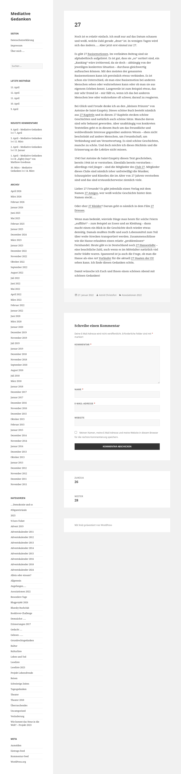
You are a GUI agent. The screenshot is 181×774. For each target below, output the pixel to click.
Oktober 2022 (18, 261)
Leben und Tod (18, 656)
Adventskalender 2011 (22, 531)
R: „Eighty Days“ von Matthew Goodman (23, 160)
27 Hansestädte (145, 245)
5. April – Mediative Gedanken (26, 138)
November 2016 (19, 408)
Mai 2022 (15, 288)
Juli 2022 (15, 278)
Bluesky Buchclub (20, 607)
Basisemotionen (98, 54)
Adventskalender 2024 (22, 569)
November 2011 (19, 484)
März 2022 (16, 299)
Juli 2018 (15, 375)
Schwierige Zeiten (20, 683)
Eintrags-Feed (18, 750)
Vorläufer (105, 258)
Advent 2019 (17, 526)
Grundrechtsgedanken (22, 640)
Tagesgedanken (19, 689)
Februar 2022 (18, 305)
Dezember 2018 (19, 354)
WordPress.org (18, 761)
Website (80, 417)
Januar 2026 (17, 207)
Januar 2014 (17, 446)
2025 (13, 515)
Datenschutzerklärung (22, 40)
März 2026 (16, 196)
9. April (14, 109)
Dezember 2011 (19, 478)
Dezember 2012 (19, 468)
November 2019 (19, 337)
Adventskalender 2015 (22, 553)
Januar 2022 (17, 310)
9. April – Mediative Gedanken (26, 129)
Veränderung (17, 716)
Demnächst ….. (18, 618)
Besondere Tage (19, 597)
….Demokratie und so (22, 504)
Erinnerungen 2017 (21, 624)
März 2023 (16, 240)
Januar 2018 (17, 386)
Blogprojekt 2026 (19, 602)
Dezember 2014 (19, 435)
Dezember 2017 (19, 392)
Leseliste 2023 (18, 667)
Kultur (14, 645)
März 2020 (16, 321)
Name (79, 389)
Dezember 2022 (19, 250)
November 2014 (19, 440)
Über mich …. (18, 51)
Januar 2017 (17, 397)
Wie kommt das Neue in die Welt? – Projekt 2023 (25, 723)
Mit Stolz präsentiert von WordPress (93, 525)
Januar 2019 (17, 348)
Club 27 (140, 167)
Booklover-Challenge (21, 613)
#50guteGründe (19, 510)
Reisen (14, 678)
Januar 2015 (17, 430)
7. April (18, 132)
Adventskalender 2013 (22, 542)
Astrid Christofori (108, 295)
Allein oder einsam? (21, 575)
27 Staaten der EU (142, 258)
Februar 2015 (18, 424)
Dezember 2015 (19, 413)
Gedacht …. (16, 629)
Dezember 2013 (19, 451)
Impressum (17, 45)
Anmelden (16, 745)
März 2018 (16, 381)
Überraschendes (19, 705)
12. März (18, 141)
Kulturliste (16, 651)
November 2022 (19, 256)
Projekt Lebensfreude (22, 672)
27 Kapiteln (87, 114)
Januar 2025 (17, 229)
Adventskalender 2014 (22, 548)
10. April (15, 103)
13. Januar (19, 150)
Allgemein (16, 580)
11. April (15, 98)
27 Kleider (94, 206)
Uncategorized (18, 710)
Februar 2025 (18, 223)
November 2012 (19, 473)
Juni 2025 (15, 212)
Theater (15, 694)
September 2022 (19, 267)
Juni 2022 (15, 283)
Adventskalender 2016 (22, 558)
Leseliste (15, 662)
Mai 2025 (15, 218)
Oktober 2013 (18, 457)
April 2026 (16, 191)
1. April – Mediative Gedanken (26, 155)
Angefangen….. (18, 586)
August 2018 (17, 370)
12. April (15, 92)
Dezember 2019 (19, 332)
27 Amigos (91, 193)
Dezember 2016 (19, 402)
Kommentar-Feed (20, 756)
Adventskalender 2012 (22, 537)
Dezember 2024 (19, 234)
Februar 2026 (18, 202)
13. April (15, 87)
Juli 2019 (15, 343)
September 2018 (19, 364)
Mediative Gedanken (21, 16)
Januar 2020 (17, 327)
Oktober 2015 (18, 419)
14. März (29, 170)
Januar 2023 (17, 245)
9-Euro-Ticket (18, 520)
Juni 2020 (15, 316)
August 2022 (17, 272)
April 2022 (16, 294)
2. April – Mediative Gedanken (26, 146)
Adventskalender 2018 (22, 564)
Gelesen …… (17, 635)
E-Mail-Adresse (85, 403)
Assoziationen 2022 (21, 591)
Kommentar (83, 344)
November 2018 (19, 359)
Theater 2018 (17, 700)
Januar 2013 (17, 462)
